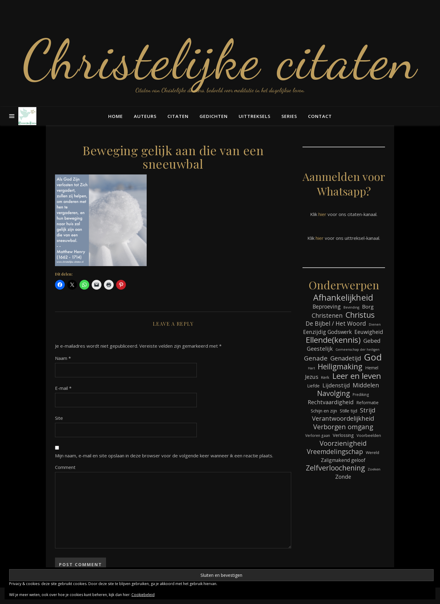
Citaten (178, 116)
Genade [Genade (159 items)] (316, 358)
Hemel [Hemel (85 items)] (371, 368)
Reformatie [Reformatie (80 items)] (367, 402)
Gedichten (214, 116)
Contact (320, 116)
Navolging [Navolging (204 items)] (333, 393)
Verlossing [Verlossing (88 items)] (343, 435)
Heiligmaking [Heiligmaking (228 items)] (340, 366)
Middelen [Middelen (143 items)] (366, 385)
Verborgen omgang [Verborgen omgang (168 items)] (343, 426)
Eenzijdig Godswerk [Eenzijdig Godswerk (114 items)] (327, 331)
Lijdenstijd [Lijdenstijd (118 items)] (336, 385)
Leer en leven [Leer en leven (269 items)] (356, 376)
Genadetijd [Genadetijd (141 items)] (345, 358)
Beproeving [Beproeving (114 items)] (327, 306)
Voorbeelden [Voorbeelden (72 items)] (369, 435)
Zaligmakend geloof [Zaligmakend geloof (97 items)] (343, 460)
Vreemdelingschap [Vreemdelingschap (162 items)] (335, 452)
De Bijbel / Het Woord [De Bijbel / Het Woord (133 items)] (336, 324)
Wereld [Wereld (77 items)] (372, 452)
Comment (65, 467)
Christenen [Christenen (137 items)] (327, 315)
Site (59, 418)
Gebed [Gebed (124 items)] (371, 340)
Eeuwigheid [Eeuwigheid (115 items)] (368, 331)
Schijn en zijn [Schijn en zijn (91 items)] (324, 411)
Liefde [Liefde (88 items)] (313, 386)
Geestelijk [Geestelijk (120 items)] (320, 348)
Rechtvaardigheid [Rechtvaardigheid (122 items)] (331, 402)
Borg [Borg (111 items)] (368, 306)
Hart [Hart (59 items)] (311, 368)
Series (289, 116)
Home (115, 116)
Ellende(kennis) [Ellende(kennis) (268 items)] (333, 340)
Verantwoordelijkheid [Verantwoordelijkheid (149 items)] (343, 418)
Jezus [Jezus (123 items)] (311, 376)
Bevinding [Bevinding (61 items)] (351, 307)
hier (322, 214)
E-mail (63, 388)
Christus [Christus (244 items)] (360, 315)
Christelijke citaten (220, 59)
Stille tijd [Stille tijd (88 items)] (348, 411)
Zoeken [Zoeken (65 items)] (374, 469)
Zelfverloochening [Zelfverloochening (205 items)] (335, 468)
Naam (63, 358)
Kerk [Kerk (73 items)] (325, 377)
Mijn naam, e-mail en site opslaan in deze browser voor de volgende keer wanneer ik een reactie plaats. (164, 455)
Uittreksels (254, 116)
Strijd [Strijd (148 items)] (367, 410)
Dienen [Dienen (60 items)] (375, 324)
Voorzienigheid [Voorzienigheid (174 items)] (343, 443)
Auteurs (145, 116)
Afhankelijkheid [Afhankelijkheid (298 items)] (343, 297)
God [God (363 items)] (373, 357)
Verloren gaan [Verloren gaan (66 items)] (317, 435)
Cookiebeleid (143, 594)
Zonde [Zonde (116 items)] (343, 476)
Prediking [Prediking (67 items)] (361, 394)
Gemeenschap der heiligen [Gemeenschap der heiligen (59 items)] (358, 349)
